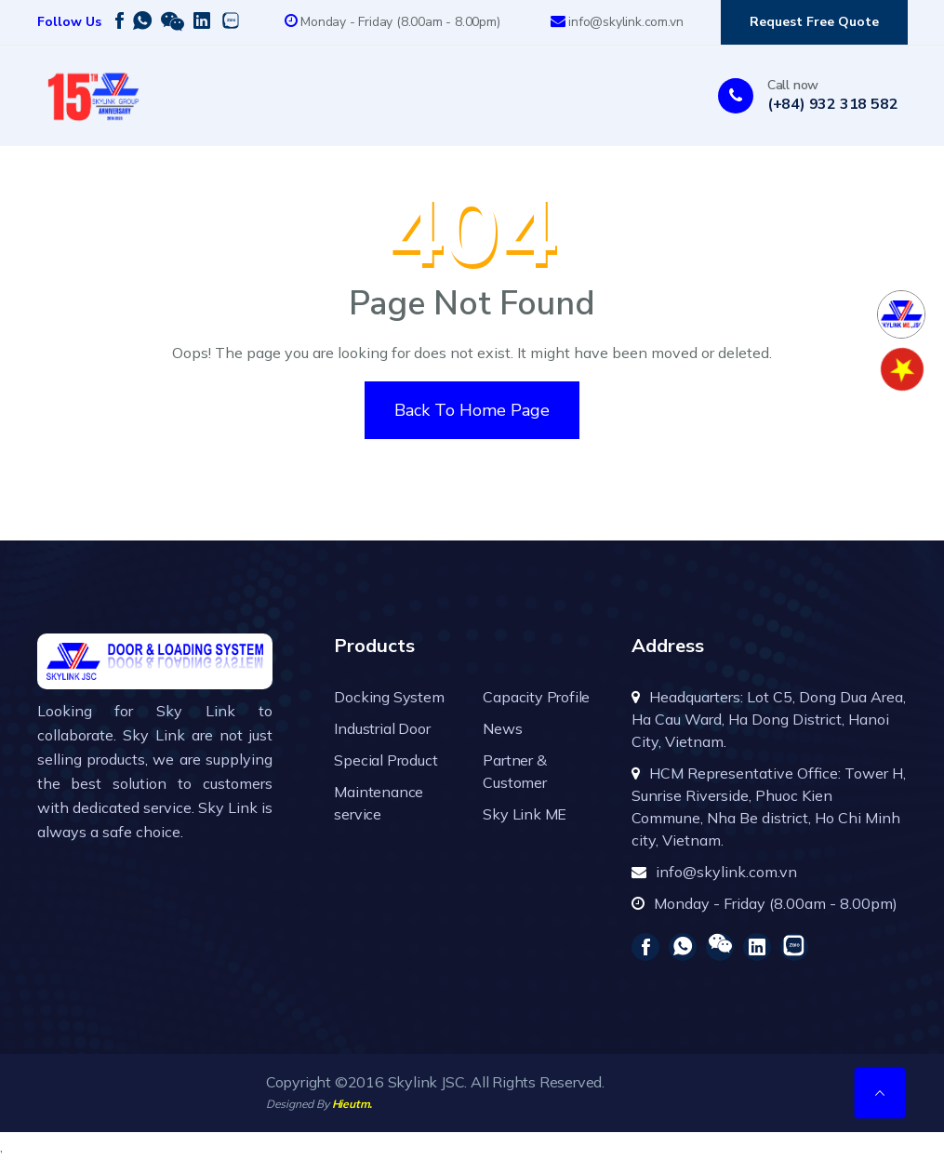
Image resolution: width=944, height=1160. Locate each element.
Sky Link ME (524, 814)
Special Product (385, 760)
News (502, 728)
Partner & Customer (514, 771)
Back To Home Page (472, 410)
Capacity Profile (536, 696)
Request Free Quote (814, 22)
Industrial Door (382, 728)
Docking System (389, 696)
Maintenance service (378, 802)
